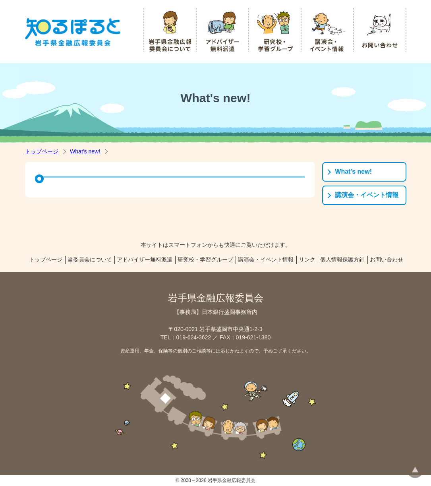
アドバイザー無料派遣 (144, 259)
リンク (307, 259)
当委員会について (90, 259)
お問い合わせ (386, 259)
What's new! (85, 151)
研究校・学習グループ (205, 259)
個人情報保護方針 (342, 259)
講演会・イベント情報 (366, 195)
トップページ (41, 151)
